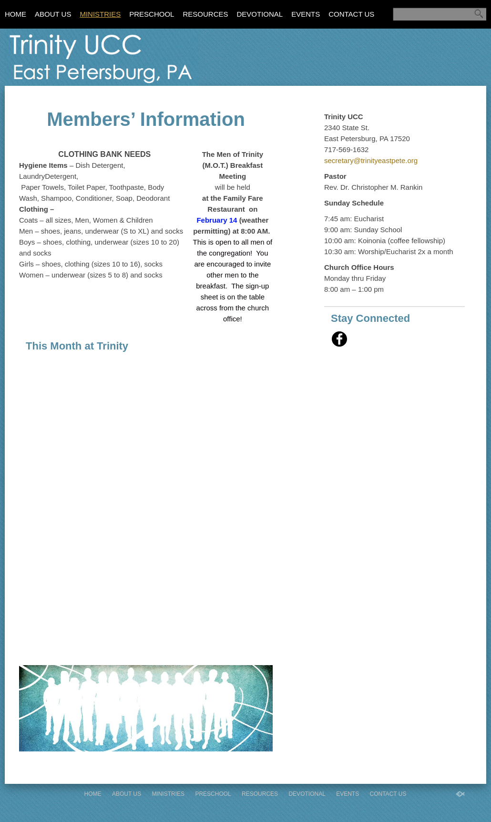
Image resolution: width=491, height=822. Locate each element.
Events (305, 14)
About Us (53, 14)
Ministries (100, 14)
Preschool (151, 14)
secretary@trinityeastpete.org (371, 160)
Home (15, 14)
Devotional (259, 14)
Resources (205, 14)
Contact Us (351, 14)
